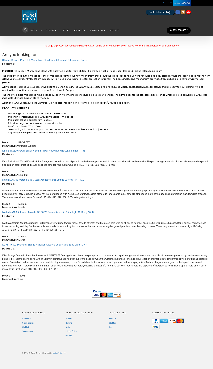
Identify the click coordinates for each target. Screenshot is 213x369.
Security (69, 335)
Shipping (69, 319)
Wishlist (25, 327)
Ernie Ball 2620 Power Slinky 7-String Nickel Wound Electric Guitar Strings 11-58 (43, 150)
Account (167, 3)
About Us (79, 30)
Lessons (64, 30)
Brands (51, 30)
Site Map (112, 323)
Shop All (36, 30)
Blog (110, 327)
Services (114, 30)
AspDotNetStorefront (59, 353)
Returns (69, 323)
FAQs (68, 327)
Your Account (27, 331)
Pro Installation (160, 12)
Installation (97, 30)
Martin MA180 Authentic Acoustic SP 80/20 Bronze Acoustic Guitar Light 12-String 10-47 (48, 212)
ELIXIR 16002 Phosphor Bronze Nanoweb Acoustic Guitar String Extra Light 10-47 (44, 244)
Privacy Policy (71, 331)
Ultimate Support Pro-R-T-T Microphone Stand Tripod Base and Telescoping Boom (44, 60)
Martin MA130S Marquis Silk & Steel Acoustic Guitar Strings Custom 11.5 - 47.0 (43, 179)
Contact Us (26, 319)
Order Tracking (28, 323)
